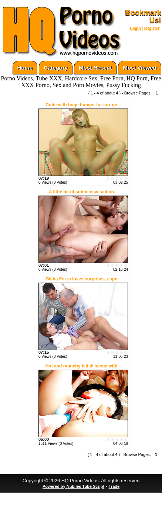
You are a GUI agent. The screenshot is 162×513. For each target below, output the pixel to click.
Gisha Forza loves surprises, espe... (83, 279)
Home (25, 67)
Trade (114, 486)
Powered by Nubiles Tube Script (73, 486)
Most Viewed (139, 67)
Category (56, 67)
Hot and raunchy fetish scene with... (83, 366)
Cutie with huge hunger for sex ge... (83, 104)
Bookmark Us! (143, 16)
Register (152, 28)
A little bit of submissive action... (83, 191)
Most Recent (95, 67)
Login (135, 28)
